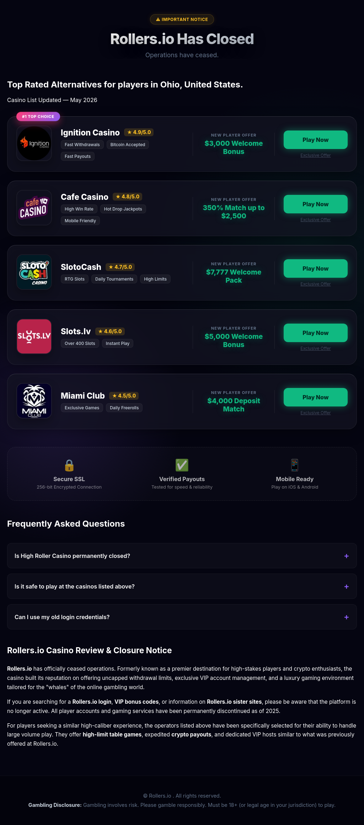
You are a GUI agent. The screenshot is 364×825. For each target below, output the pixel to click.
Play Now (315, 139)
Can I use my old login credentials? (62, 617)
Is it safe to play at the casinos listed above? (75, 586)
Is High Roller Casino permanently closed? (72, 555)
